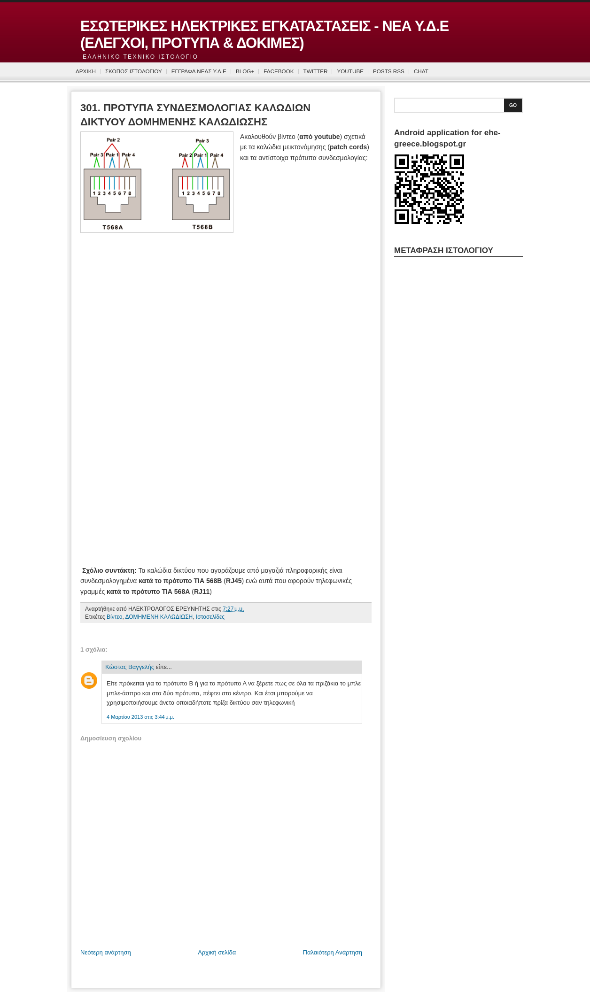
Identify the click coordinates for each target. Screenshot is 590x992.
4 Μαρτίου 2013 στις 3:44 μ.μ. (140, 717)
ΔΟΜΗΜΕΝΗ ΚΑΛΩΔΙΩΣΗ (159, 617)
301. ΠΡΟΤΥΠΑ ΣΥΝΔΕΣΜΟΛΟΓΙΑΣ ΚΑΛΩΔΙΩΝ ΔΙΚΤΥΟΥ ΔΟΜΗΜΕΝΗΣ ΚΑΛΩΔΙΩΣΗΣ (195, 115)
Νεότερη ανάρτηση (105, 952)
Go (513, 105)
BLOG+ (245, 71)
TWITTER (315, 71)
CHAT (421, 71)
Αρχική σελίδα (217, 952)
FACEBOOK (279, 71)
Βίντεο (114, 617)
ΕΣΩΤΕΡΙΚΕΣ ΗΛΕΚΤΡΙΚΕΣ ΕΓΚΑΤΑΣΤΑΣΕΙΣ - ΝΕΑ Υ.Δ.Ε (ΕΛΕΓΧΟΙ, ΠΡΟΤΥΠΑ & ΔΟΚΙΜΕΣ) (264, 34)
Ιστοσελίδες (210, 617)
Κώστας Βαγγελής (129, 666)
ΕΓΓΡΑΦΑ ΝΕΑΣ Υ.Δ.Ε (198, 71)
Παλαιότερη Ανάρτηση (332, 952)
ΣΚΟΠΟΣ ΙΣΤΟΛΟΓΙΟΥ (133, 71)
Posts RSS (388, 71)
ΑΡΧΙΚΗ (86, 71)
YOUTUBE (350, 71)
